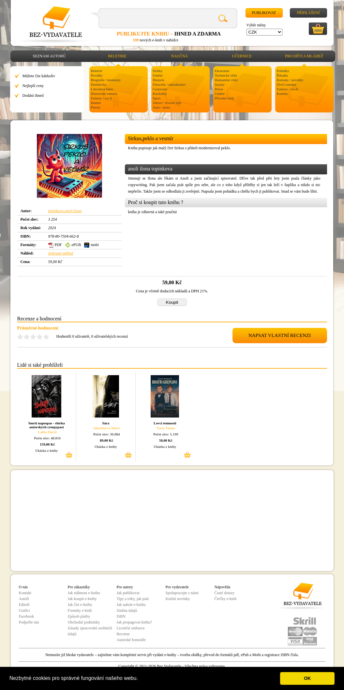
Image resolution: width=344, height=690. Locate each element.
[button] (140, 679)
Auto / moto (161, 107)
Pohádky (283, 71)
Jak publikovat (128, 593)
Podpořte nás (29, 622)
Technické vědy (226, 75)
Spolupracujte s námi (182, 593)
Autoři (24, 598)
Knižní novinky (178, 598)
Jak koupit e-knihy (82, 598)
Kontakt (25, 593)
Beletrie (117, 56)
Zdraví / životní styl (167, 103)
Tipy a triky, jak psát (133, 598)
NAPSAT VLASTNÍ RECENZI (279, 335)
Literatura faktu (102, 89)
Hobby (158, 71)
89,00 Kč (106, 440)
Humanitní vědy (226, 80)
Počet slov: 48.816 (47, 438)
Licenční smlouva (131, 628)
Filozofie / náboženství (169, 84)
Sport (157, 98)
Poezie (95, 107)
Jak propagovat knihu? (134, 622)
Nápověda (223, 587)
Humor (96, 103)
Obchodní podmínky (84, 622)
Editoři (24, 604)
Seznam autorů (49, 56)
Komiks (282, 93)
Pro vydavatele (177, 587)
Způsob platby (79, 616)
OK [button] (307, 678)
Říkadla (282, 75)
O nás (23, 587)
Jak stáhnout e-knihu (84, 593)
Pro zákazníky (79, 587)
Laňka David (47, 432)
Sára (105, 423)
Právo (219, 89)
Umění (158, 75)
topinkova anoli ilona (65, 211)
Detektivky (99, 84)
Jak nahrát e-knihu (131, 604)
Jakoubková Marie (106, 428)
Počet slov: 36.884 (106, 434)
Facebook (26, 616)
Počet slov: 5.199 (165, 434)
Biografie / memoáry (106, 80)
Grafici (24, 610)
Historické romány (104, 93)
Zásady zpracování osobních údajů (90, 631)
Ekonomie (222, 71)
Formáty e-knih (80, 610)
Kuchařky (160, 93)
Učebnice (242, 56)
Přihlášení (308, 12)
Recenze (123, 634)
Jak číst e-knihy (80, 604)
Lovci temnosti (165, 423)
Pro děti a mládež (304, 56)
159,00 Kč (47, 444)
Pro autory (125, 587)
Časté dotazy (225, 593)
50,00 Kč (165, 440)
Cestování (160, 89)
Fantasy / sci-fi (101, 98)
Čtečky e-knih (226, 598)
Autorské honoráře (131, 640)
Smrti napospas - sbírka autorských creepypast (46, 425)
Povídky (97, 75)
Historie (158, 80)
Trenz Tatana (166, 428)
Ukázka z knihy (46, 450)
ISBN (121, 616)
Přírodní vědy (224, 98)
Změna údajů (127, 610)
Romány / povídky (290, 80)
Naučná (179, 56)
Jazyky (220, 84)
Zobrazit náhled (60, 253)
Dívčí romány (287, 84)
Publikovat (264, 12)
